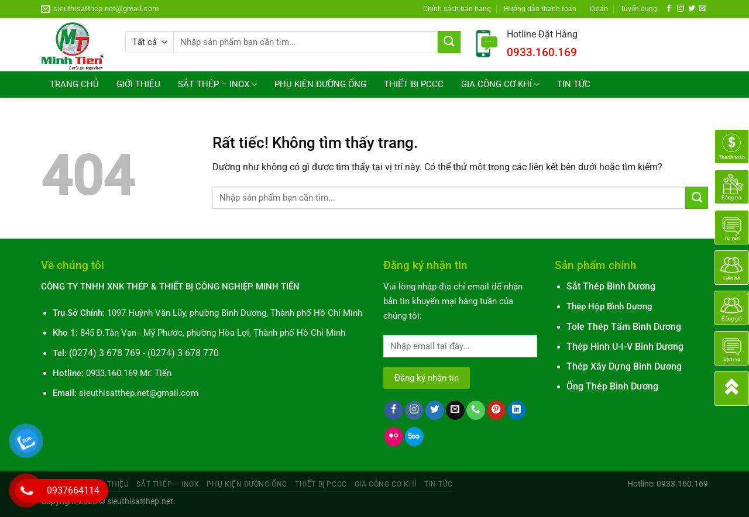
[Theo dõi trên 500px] (414, 436)
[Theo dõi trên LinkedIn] (516, 410)
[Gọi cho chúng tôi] (475, 410)
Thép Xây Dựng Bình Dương (624, 366)
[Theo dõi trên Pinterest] (496, 410)
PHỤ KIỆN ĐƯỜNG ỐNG (320, 84)
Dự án (598, 8)
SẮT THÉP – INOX (217, 84)
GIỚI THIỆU (138, 84)
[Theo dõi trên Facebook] (669, 8)
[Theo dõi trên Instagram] (680, 8)
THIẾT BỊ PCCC (414, 84)
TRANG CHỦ (74, 84)
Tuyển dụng (638, 8)
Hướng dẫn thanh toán (540, 8)
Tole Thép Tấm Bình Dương (623, 327)
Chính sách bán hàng (457, 8)
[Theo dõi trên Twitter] (691, 8)
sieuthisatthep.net (140, 501)
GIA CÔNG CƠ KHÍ (500, 84)
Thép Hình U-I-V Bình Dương (624, 347)
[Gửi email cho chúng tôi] (702, 8)
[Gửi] (449, 42)
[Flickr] (393, 436)
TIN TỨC (573, 84)
